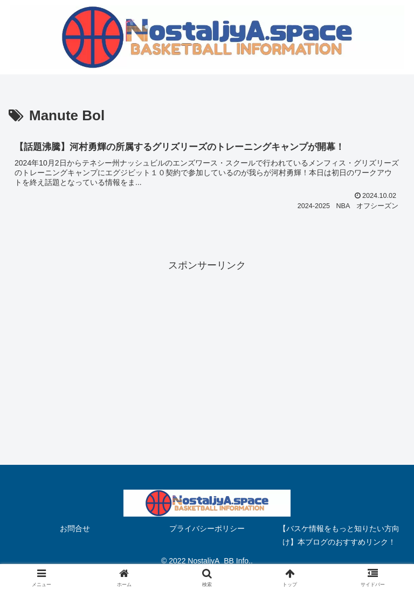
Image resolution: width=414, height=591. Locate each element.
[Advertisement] (207, 349)
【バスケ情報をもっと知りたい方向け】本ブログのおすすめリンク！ (339, 535)
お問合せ (75, 528)
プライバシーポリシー (207, 528)
